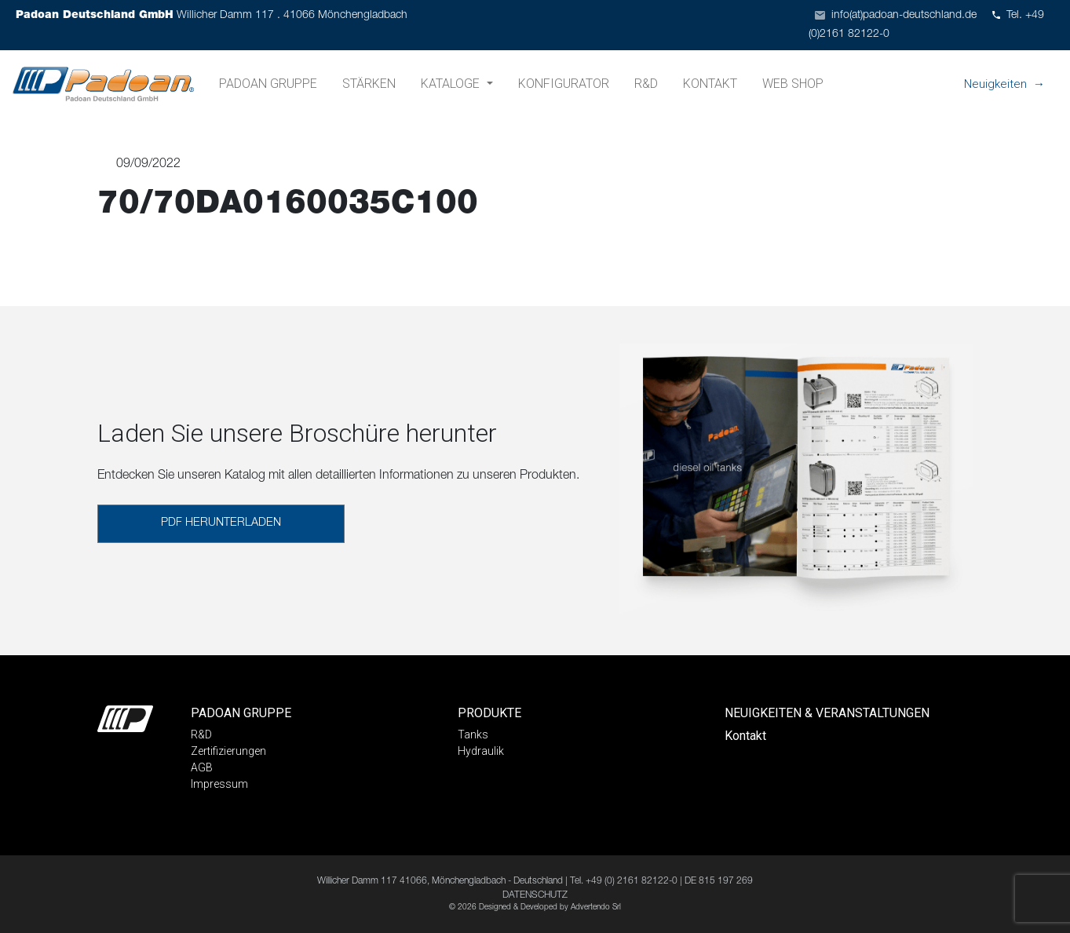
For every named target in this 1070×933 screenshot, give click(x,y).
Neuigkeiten (995, 84)
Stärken (369, 83)
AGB (202, 767)
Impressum (219, 784)
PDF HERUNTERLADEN (221, 523)
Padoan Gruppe (268, 83)
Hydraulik (481, 751)
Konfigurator (563, 83)
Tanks (473, 734)
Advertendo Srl (596, 908)
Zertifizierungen (228, 751)
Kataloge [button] (452, 83)
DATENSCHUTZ (535, 895)
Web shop (792, 83)
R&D (646, 83)
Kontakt (710, 83)
